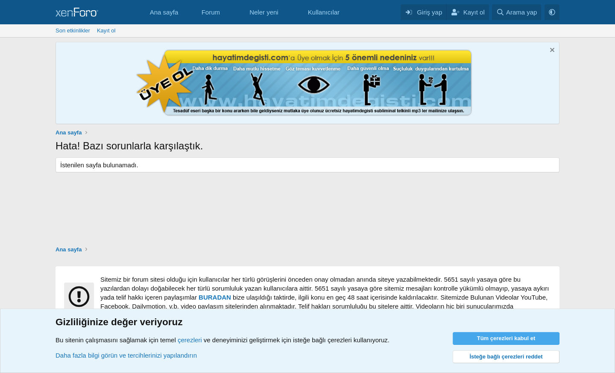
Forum (211, 12)
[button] (227, 12)
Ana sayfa (164, 12)
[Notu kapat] (551, 51)
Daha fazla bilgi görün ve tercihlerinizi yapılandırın (126, 355)
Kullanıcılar (324, 12)
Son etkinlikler (73, 30)
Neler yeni (263, 12)
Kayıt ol (106, 30)
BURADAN (215, 297)
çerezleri (190, 340)
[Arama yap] (516, 12)
